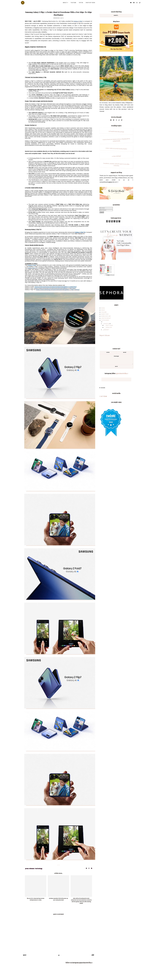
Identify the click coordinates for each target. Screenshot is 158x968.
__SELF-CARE (108, 325)
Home (103, 308)
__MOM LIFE (108, 327)
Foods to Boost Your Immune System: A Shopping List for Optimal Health (116, 140)
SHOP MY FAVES (90, 2)
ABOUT (65, 2)
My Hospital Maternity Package (116, 131)
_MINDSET (106, 330)
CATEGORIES (105, 320)
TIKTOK (81, 2)
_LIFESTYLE (106, 324)
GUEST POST (105, 314)
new (24, 955)
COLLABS (104, 312)
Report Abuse (105, 335)
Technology (38, 868)
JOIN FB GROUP (106, 318)
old (93, 955)
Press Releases (29, 868)
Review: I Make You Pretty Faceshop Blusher (116, 148)
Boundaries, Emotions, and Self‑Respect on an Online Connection (116, 164)
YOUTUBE (73, 2)
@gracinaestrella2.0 (122, 373)
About (103, 310)
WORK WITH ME (106, 316)
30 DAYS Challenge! (116, 156)
